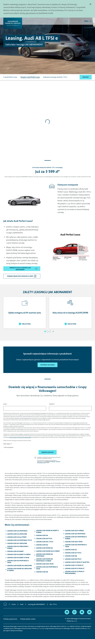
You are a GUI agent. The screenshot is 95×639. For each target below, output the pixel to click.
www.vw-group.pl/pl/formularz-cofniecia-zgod (20, 437)
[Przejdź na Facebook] (89, 612)
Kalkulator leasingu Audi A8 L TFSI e (55, 77)
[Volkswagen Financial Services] (12, 23)
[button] (45, 331)
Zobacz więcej (6, 444)
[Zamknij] (90, 4)
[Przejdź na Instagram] (74, 612)
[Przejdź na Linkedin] (67, 612)
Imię (5, 404)
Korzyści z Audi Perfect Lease (30, 77)
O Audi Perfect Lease (10, 77)
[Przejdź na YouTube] (82, 612)
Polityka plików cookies (28, 619)
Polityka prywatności (50, 461)
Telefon (52, 404)
